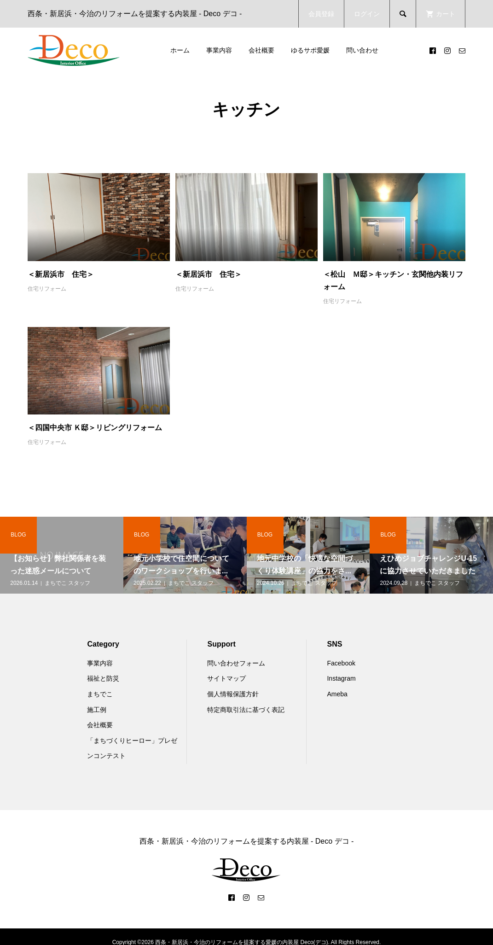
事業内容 (219, 50)
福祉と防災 (103, 678)
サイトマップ (226, 678)
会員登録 (321, 14)
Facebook (341, 663)
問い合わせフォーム (236, 663)
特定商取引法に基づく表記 (245, 709)
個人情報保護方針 (233, 694)
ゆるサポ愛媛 (310, 50)
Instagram (341, 678)
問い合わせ (362, 50)
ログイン (367, 14)
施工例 (96, 709)
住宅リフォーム (47, 289)
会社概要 (261, 50)
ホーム (180, 50)
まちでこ (100, 694)
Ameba (337, 694)
